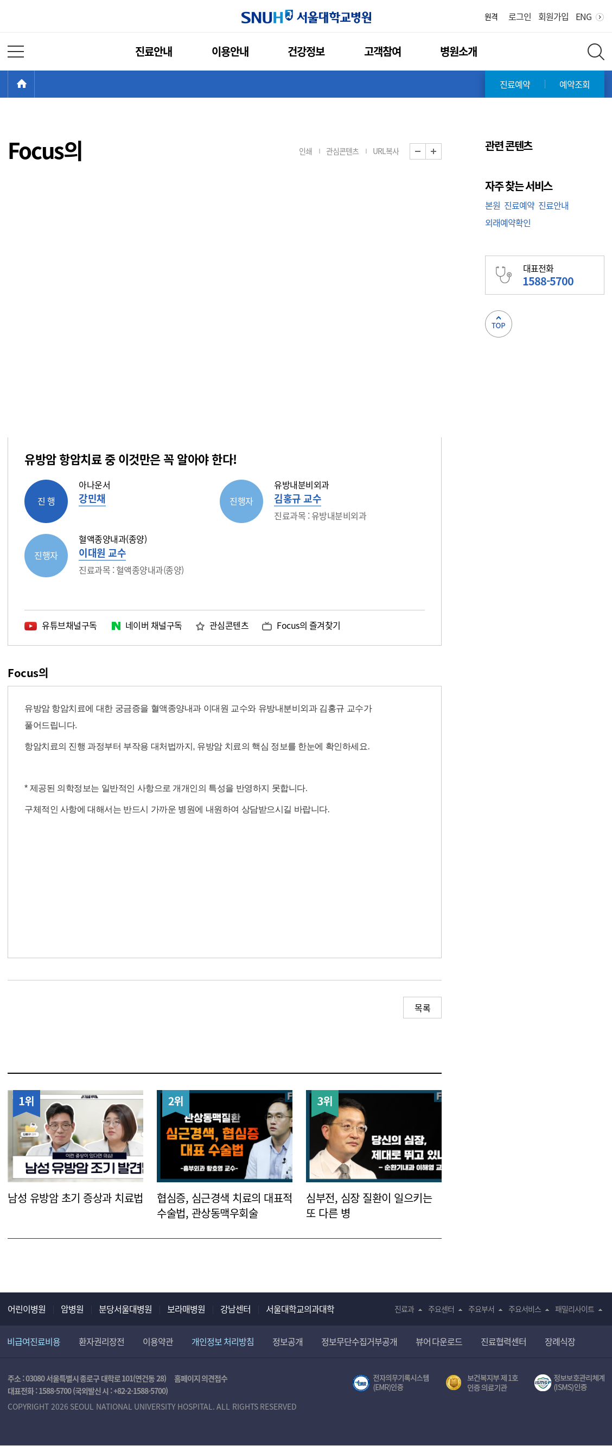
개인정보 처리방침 (223, 1341)
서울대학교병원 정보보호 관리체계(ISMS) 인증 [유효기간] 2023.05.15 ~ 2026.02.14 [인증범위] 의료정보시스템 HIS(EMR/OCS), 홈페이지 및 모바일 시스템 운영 (569, 1383)
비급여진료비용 (33, 1341)
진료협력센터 (503, 1341)
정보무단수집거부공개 (359, 1341)
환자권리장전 (101, 1341)
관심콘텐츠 (229, 625)
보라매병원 (186, 1308)
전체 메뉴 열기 (16, 52)
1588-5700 (55, 1390)
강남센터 (235, 1308)
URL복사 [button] (386, 150)
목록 (422, 1007)
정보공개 (287, 1341)
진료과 (404, 1308)
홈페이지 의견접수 (201, 1378)
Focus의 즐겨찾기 (309, 625)
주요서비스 (524, 1308)
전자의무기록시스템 (391, 1383)
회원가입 (553, 16)
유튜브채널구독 (69, 625)
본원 (492, 205)
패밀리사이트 (574, 1308)
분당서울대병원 (125, 1308)
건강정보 (306, 51)
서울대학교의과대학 (300, 1308)
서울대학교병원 (306, 16)
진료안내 (153, 51)
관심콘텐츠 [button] (342, 150)
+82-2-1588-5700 (139, 1390)
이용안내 (230, 51)
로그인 (519, 16)
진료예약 (515, 84)
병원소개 (458, 51)
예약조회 (574, 84)
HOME (34, 84)
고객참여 (382, 51)
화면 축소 (425, 151)
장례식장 (560, 1341)
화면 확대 (441, 151)
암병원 (72, 1308)
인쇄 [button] (305, 150)
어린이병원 (27, 1308)
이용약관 (158, 1341)
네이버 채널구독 (153, 625)
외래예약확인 (508, 222)
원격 (491, 16)
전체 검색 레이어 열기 (596, 51)
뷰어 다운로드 (439, 1341)
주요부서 (481, 1308)
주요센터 (441, 1308)
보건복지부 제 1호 (482, 1383)
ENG (583, 16)
